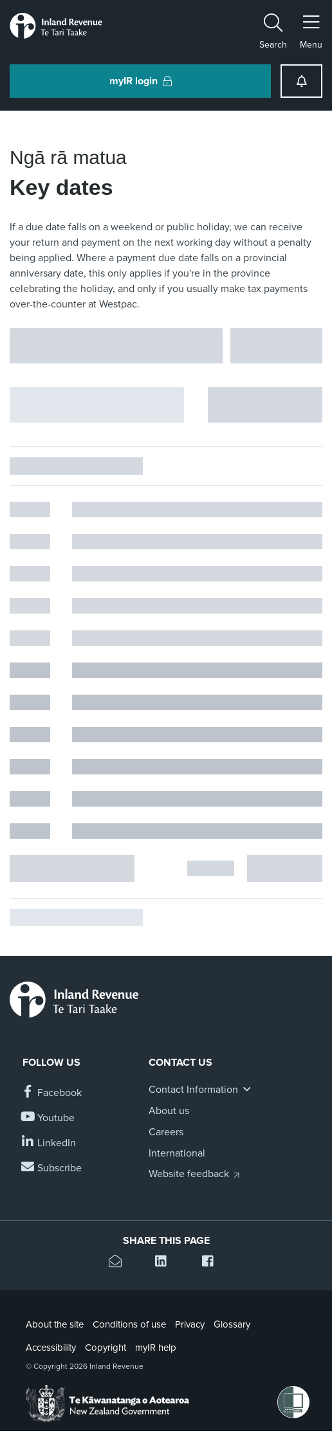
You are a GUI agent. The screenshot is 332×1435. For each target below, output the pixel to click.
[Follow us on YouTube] (49, 1118)
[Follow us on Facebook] (52, 1093)
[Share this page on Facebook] (212, 1263)
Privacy (190, 1324)
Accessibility (51, 1347)
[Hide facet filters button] (97, 405)
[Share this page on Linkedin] (165, 1263)
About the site (55, 1324)
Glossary (232, 1324)
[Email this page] (119, 1263)
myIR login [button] (140, 81)
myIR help (155, 1347)
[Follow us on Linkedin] (49, 1143)
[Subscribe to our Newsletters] (52, 1168)
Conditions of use (129, 1324)
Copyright (105, 1347)
